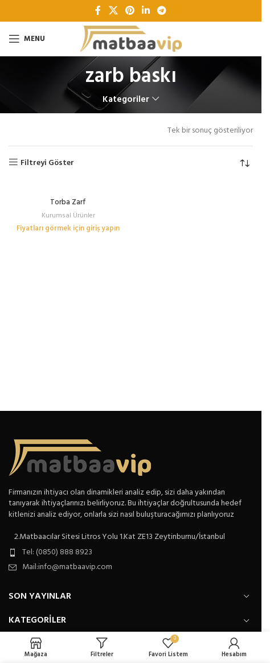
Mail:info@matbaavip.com (67, 567)
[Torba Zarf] (68, 188)
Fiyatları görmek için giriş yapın (68, 228)
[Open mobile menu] (27, 38)
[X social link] (113, 11)
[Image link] (80, 457)
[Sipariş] (244, 163)
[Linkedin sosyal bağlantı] (146, 11)
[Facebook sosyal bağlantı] (98, 11)
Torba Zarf (68, 202)
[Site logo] (131, 39)
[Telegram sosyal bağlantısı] (162, 11)
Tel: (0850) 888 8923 (57, 552)
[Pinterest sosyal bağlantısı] (129, 11)
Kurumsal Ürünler (68, 215)
